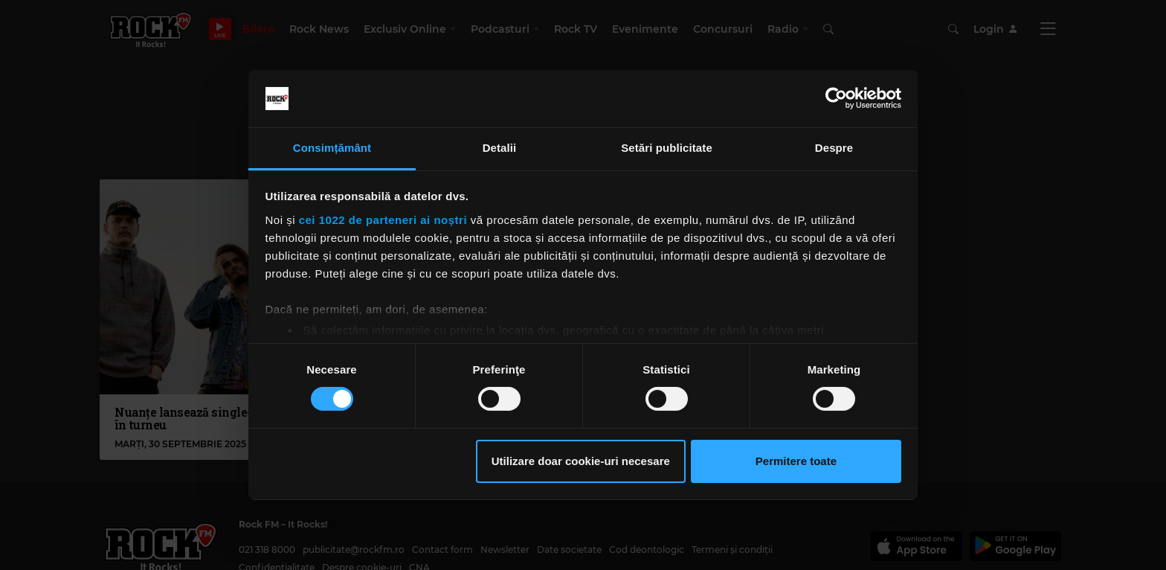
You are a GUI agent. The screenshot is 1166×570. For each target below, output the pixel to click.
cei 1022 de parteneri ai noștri (383, 220)
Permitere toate (796, 461)
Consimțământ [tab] (332, 147)
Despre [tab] (834, 147)
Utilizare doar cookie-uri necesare (581, 461)
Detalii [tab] (500, 147)
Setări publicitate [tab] (666, 147)
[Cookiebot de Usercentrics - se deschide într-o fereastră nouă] (836, 98)
